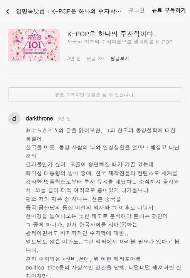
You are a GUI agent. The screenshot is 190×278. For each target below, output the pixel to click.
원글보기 (120, 58)
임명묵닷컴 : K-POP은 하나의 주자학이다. (64, 11)
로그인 (136, 10)
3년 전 (64, 118)
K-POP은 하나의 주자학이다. (111, 33)
